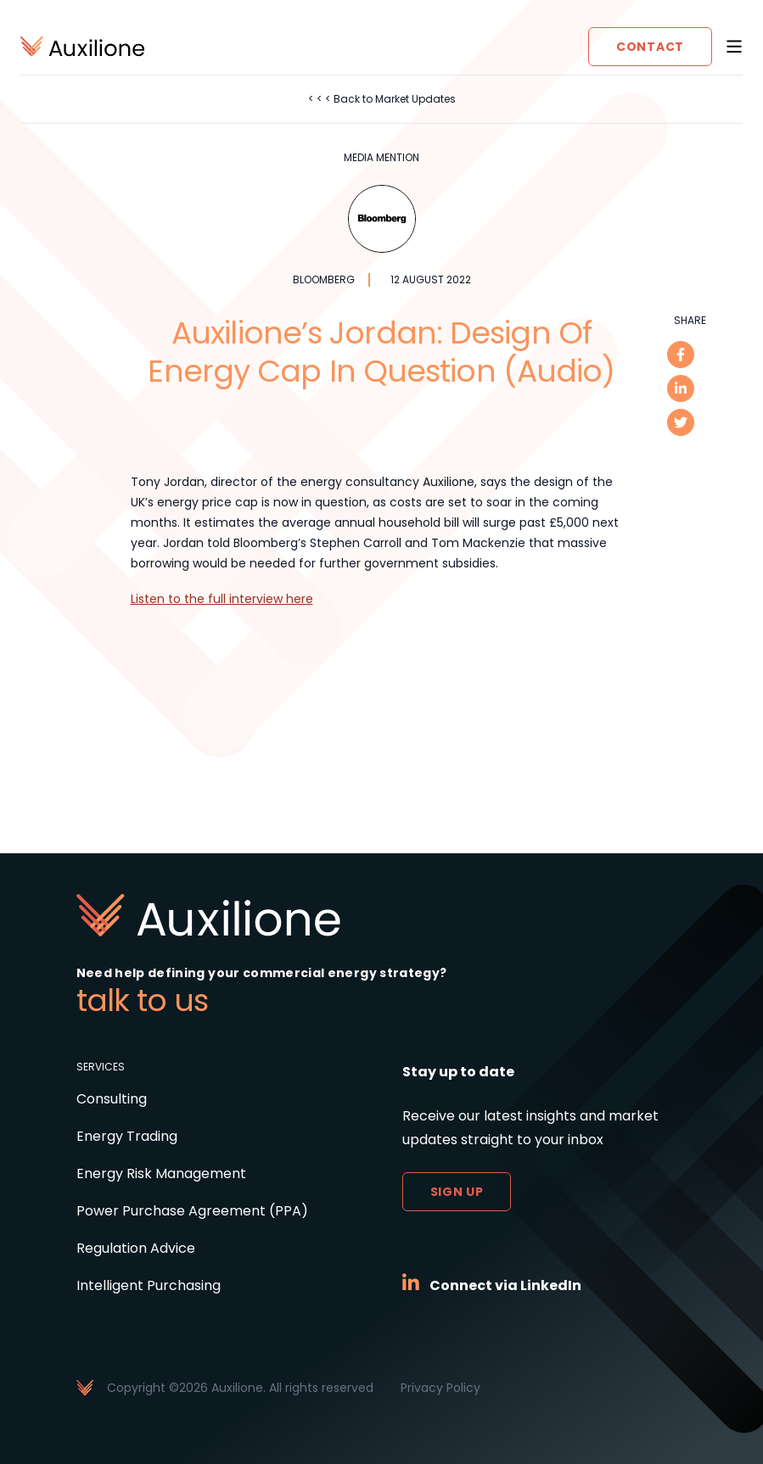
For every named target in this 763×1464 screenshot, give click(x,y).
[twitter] (680, 422)
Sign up (457, 1191)
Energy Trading (126, 1136)
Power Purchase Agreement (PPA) (192, 1211)
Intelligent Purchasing (148, 1285)
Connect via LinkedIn (505, 1285)
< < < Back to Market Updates (382, 99)
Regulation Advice (135, 1248)
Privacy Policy (440, 1387)
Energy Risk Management (161, 1173)
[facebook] (680, 354)
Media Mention (381, 158)
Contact (650, 46)
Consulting (111, 1099)
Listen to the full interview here (222, 598)
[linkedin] (680, 388)
